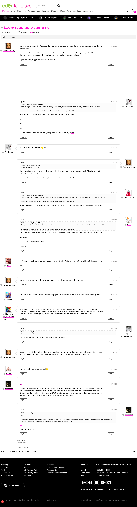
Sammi (9, 374)
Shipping (4, 465)
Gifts (13, 11)
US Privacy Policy (31, 470)
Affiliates (50, 465)
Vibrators (31, 11)
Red (129, 225)
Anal (69, 11)
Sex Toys (21, 11)
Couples (54, 11)
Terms (26, 467)
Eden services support (56, 467)
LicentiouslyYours (128, 336)
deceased (9, 389)
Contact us (5, 473)
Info (91, 11)
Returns (4, 467)
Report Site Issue (8, 475)
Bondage (77, 11)
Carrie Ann (129, 106)
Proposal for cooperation (57, 473)
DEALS (5, 11)
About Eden (29, 465)
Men (38, 11)
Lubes (85, 11)
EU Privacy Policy (31, 473)
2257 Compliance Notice (118, 500)
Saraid (9, 299)
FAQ (3, 470)
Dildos (62, 11)
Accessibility (52, 470)
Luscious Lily (129, 197)
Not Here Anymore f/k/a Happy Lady (8, 316)
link (21, 119)
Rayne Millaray (9, 51)
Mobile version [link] (52, 500)
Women (45, 11)
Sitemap (27, 475)
